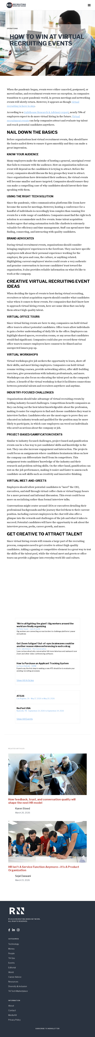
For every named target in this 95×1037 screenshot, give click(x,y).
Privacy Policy (14, 1020)
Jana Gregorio (21, 51)
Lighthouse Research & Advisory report (46, 112)
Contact (12, 1010)
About (11, 1006)
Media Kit (12, 1015)
